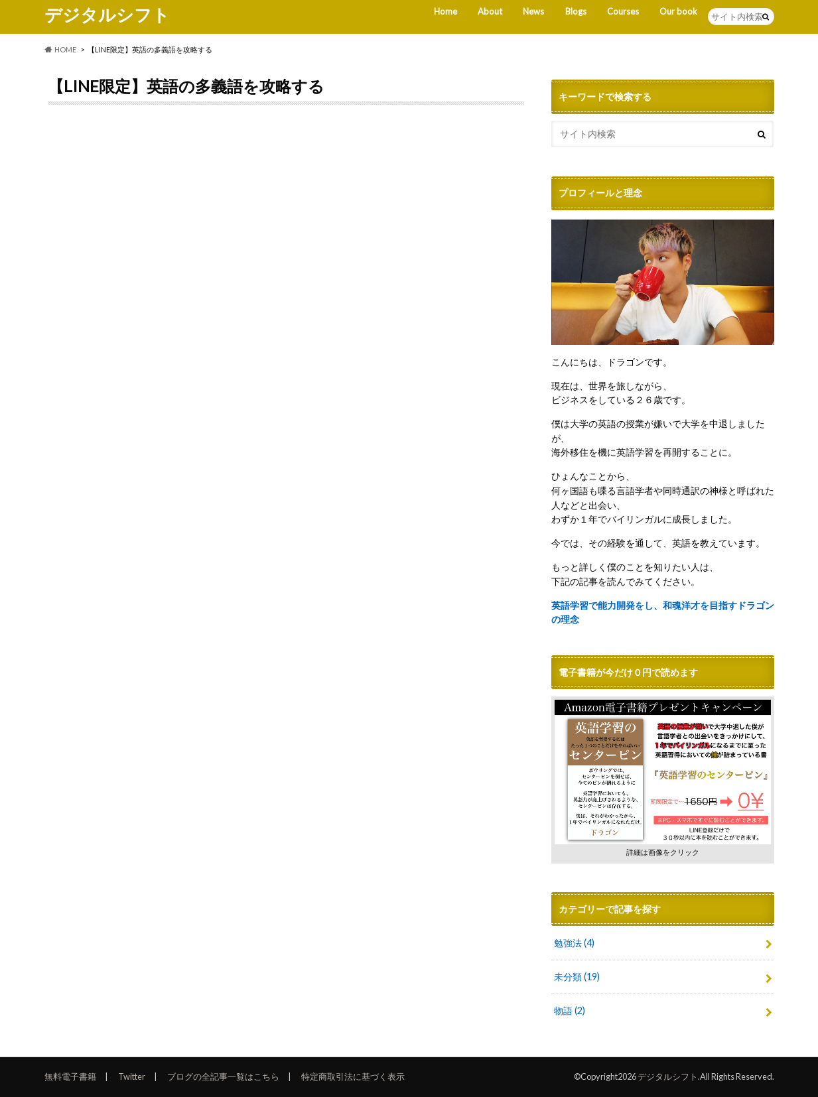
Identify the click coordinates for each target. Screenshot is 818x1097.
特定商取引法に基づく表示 (353, 1076)
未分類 (577, 976)
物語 (569, 1010)
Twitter (131, 1076)
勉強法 (574, 942)
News (533, 11)
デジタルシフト (107, 14)
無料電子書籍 (70, 1076)
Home (445, 11)
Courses (623, 11)
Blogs (575, 11)
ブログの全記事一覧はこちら (223, 1076)
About (490, 11)
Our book (678, 11)
